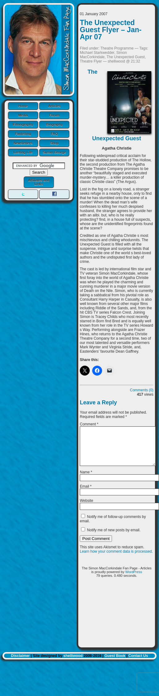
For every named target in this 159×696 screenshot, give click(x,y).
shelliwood (73, 663)
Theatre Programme (117, 48)
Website (86, 508)
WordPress (133, 579)
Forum (54, 115)
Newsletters (22, 143)
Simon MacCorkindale (103, 54)
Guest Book (115, 663)
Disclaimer (20, 663)
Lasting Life (22, 152)
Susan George (54, 152)
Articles (54, 106)
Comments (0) (141, 390)
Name (86, 479)
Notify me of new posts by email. (113, 537)
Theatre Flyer (91, 61)
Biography (54, 124)
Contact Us (138, 663)
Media (23, 115)
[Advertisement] (116, 622)
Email (86, 494)
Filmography (23, 124)
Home (23, 106)
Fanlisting (23, 134)
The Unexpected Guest (126, 57)
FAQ (54, 134)
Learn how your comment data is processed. (116, 559)
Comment (89, 424)
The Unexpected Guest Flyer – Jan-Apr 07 (110, 30)
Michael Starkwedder (97, 52)
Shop (54, 143)
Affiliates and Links (38, 182)
